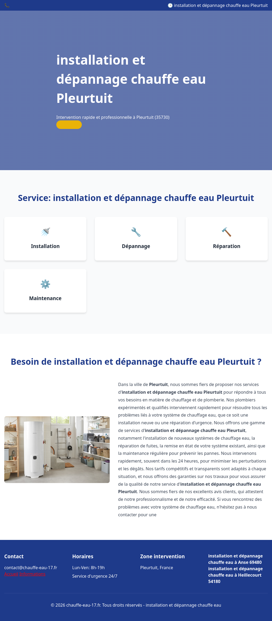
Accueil (11, 574)
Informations (32, 574)
